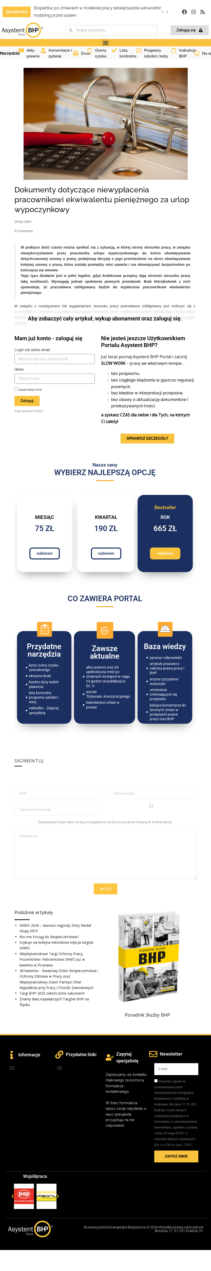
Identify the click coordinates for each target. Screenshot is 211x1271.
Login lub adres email (32, 350)
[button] (167, 11)
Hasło (19, 369)
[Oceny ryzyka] (89, 50)
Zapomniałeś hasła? (28, 411)
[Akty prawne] (21, 50)
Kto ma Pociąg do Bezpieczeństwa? (49, 936)
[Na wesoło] (197, 53)
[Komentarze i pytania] (43, 50)
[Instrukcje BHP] (174, 50)
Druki (85, 53)
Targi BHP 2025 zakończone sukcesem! (52, 993)
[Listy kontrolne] (114, 50)
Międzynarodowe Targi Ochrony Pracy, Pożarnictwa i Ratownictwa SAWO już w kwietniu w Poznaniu (52, 959)
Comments (23, 231)
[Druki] (76, 53)
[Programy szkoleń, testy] (139, 50)
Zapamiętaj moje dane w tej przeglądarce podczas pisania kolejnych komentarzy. (105, 822)
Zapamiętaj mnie (28, 389)
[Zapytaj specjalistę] (110, 1057)
